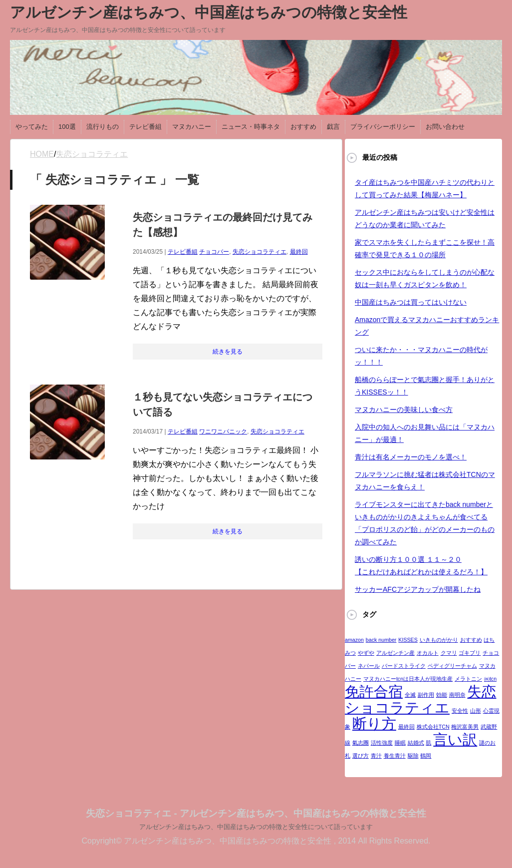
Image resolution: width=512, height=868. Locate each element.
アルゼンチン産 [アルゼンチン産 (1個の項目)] (395, 653)
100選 (67, 126)
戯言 (333, 126)
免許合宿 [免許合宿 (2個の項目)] (374, 691)
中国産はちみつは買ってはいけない (411, 302)
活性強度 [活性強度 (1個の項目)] (382, 743)
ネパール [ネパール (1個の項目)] (369, 666)
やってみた (31, 126)
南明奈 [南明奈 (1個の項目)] (457, 695)
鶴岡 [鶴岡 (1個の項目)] (425, 756)
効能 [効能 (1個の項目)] (441, 695)
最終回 (299, 251)
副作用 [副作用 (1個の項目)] (426, 695)
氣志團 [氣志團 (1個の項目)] (360, 743)
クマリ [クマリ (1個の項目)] (449, 653)
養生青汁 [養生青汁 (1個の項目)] (395, 756)
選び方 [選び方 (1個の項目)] (360, 756)
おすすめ (303, 126)
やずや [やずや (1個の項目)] (366, 653)
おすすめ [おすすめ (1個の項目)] (471, 640)
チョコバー (214, 251)
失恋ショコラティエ (259, 251)
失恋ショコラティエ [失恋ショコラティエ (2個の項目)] (420, 699)
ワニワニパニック (223, 431)
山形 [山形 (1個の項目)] (475, 711)
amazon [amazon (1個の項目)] (354, 640)
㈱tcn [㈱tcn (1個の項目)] (490, 679)
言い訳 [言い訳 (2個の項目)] (455, 739)
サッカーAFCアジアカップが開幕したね (418, 589)
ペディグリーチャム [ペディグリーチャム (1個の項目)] (452, 666)
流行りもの (102, 126)
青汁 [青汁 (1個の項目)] (376, 756)
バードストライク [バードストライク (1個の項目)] (404, 666)
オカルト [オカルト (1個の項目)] (428, 653)
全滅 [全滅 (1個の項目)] (410, 695)
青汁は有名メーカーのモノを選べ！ (411, 457)
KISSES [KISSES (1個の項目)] (408, 640)
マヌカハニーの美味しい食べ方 (404, 410)
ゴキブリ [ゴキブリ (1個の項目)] (470, 653)
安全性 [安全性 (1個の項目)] (460, 711)
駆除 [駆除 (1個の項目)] (413, 756)
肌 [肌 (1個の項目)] (428, 743)
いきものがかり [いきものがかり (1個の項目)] (439, 640)
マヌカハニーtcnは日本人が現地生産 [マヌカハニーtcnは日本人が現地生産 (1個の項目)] (408, 679)
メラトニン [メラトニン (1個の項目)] (468, 679)
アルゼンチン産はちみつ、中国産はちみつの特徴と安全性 (208, 12)
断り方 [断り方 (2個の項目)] (374, 723)
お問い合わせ (445, 126)
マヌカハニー (191, 126)
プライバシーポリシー (382, 126)
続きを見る (228, 351)
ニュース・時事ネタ (251, 126)
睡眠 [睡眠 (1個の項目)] (400, 743)
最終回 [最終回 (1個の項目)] (406, 727)
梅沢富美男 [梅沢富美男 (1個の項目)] (465, 727)
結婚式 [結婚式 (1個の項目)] (416, 743)
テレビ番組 (145, 126)
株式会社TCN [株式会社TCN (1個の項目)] (433, 727)
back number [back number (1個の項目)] (381, 640)
